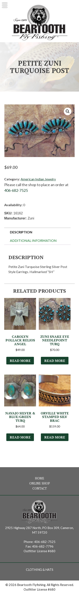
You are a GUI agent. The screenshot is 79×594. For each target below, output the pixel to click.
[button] (67, 111)
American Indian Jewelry (38, 179)
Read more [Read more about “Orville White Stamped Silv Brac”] (54, 437)
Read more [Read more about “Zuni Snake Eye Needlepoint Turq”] (54, 360)
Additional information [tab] (33, 240)
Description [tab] (21, 232)
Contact (39, 488)
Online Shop (39, 483)
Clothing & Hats (39, 569)
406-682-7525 (16, 190)
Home (39, 478)
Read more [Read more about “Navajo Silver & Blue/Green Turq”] (20, 437)
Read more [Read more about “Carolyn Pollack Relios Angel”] (20, 360)
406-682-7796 (43, 546)
